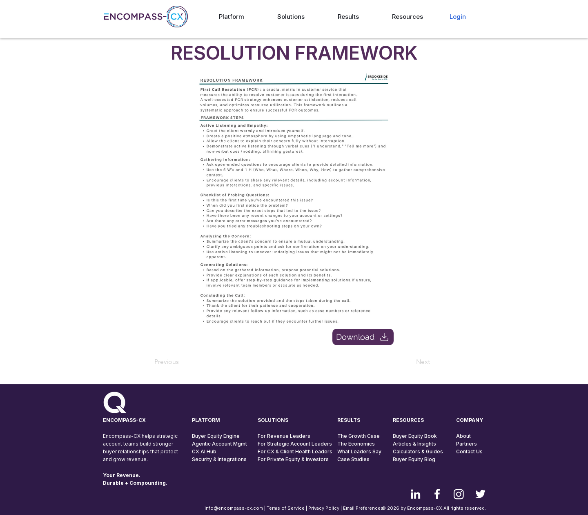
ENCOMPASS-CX (124, 420)
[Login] (457, 16)
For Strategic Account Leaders (295, 444)
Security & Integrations (219, 459)
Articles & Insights (414, 444)
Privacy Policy (323, 508)
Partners (466, 444)
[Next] (409, 362)
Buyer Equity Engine (216, 436)
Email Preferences (363, 508)
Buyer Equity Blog (414, 459)
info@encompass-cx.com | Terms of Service (255, 508)
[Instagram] (459, 494)
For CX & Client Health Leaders (295, 451)
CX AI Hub (204, 451)
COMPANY (469, 420)
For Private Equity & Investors (293, 459)
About (463, 436)
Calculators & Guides (418, 451)
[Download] (363, 337)
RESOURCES (408, 420)
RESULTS (348, 420)
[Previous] (181, 362)
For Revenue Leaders (284, 436)
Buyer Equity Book (415, 436)
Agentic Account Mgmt (219, 444)
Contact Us (469, 451)
